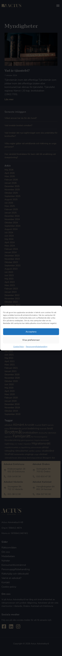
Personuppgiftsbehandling (36, 346)
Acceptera (31, 331)
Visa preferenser (31, 339)
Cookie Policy (18, 346)
